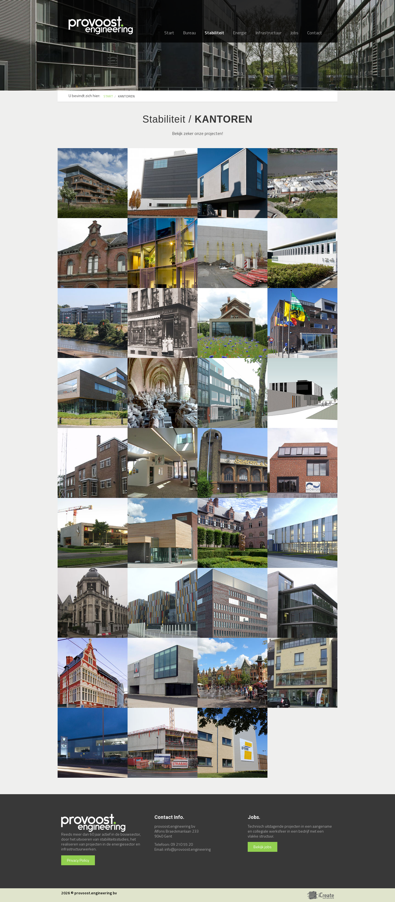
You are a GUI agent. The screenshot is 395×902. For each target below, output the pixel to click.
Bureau (189, 32)
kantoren (126, 96)
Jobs (294, 32)
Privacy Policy (78, 860)
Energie (240, 32)
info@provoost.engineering (188, 849)
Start (169, 32)
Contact (314, 32)
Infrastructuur (268, 32)
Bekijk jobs (262, 847)
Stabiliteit (214, 32)
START (108, 96)
